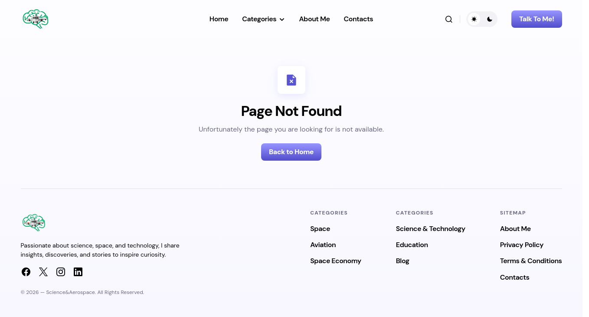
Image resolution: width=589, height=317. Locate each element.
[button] (449, 19)
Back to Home (291, 151)
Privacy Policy (521, 244)
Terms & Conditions (531, 260)
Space (320, 228)
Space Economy (335, 260)
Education (412, 244)
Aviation (323, 244)
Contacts (515, 277)
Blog (402, 260)
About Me (515, 228)
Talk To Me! (536, 18)
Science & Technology (430, 228)
